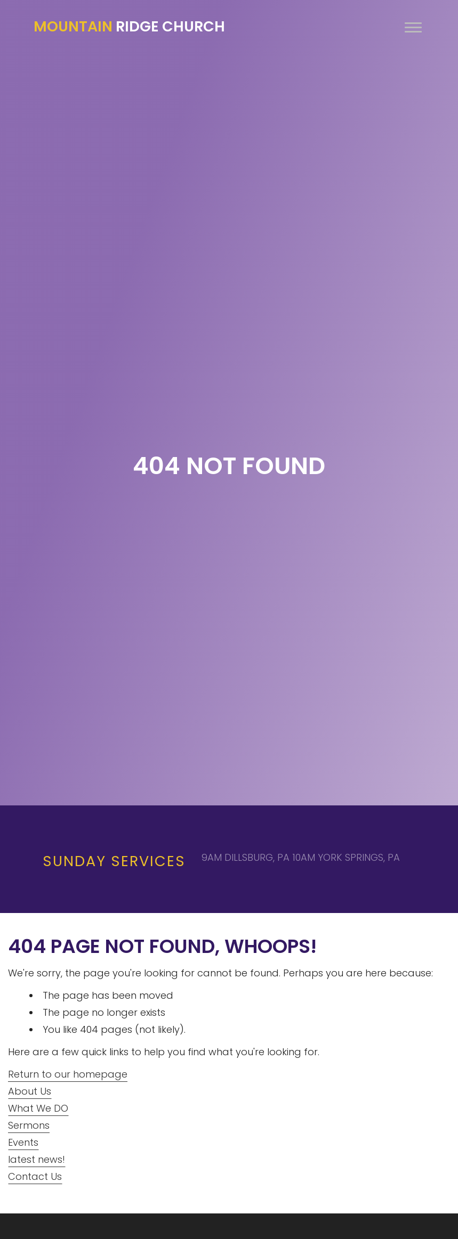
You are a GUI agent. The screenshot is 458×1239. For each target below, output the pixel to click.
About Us (29, 1091)
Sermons (29, 1125)
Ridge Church (129, 26)
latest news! (36, 1159)
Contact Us (35, 1176)
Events (23, 1142)
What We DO (38, 1108)
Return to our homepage (67, 1074)
